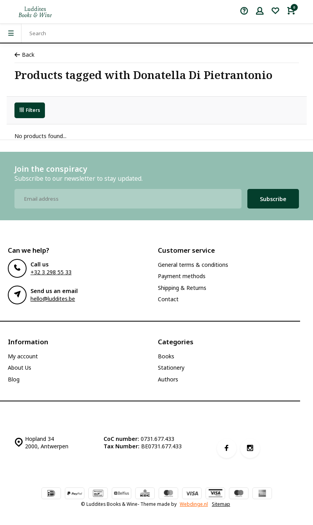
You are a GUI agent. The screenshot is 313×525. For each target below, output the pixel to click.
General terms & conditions (193, 264)
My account (23, 356)
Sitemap (221, 504)
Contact (168, 299)
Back (24, 54)
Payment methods (182, 276)
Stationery (171, 367)
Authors (168, 379)
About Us (19, 367)
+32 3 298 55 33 (51, 272)
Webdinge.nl (194, 504)
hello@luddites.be (52, 298)
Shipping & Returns (182, 287)
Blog (14, 379)
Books (166, 356)
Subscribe (273, 199)
